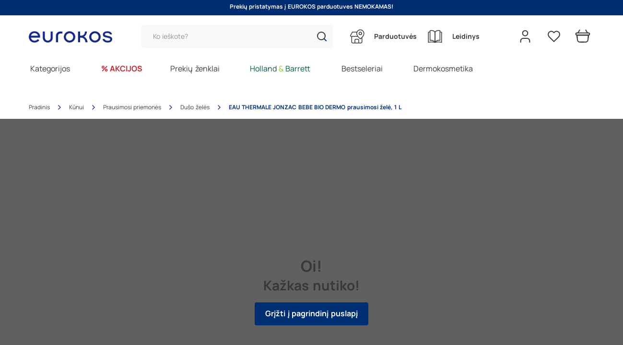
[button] (322, 36)
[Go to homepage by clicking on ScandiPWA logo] (74, 37)
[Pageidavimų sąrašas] (553, 36)
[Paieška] (237, 36)
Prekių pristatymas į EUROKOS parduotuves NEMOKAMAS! (312, 6)
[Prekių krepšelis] (582, 36)
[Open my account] (525, 36)
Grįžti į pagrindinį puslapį (311, 314)
